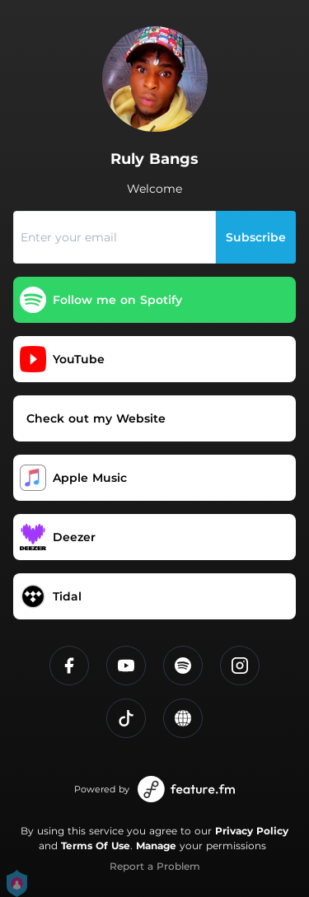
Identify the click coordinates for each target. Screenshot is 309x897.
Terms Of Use (95, 845)
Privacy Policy (251, 831)
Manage (156, 845)
